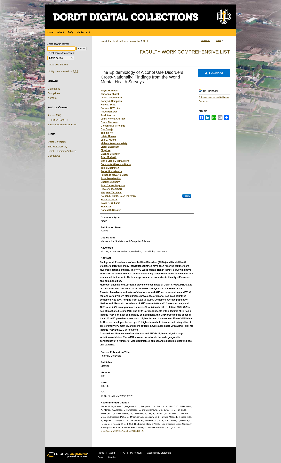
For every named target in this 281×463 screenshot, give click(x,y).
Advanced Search (58, 64)
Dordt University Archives (62, 151)
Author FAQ (54, 115)
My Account (136, 452)
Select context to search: (61, 53)
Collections (54, 88)
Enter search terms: (58, 43)
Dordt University (57, 141)
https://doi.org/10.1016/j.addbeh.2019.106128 (122, 431)
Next (218, 40)
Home (103, 41)
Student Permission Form (62, 124)
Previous (205, 40)
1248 (145, 41)
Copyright (112, 457)
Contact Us (54, 155)
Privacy (101, 457)
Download (214, 73)
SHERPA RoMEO (58, 120)
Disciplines (54, 93)
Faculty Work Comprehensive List (124, 41)
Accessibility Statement (159, 452)
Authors (52, 97)
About (112, 452)
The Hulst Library (57, 146)
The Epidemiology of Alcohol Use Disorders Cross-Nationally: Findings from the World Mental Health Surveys (142, 77)
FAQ (122, 452)
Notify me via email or (63, 71)
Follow (187, 196)
